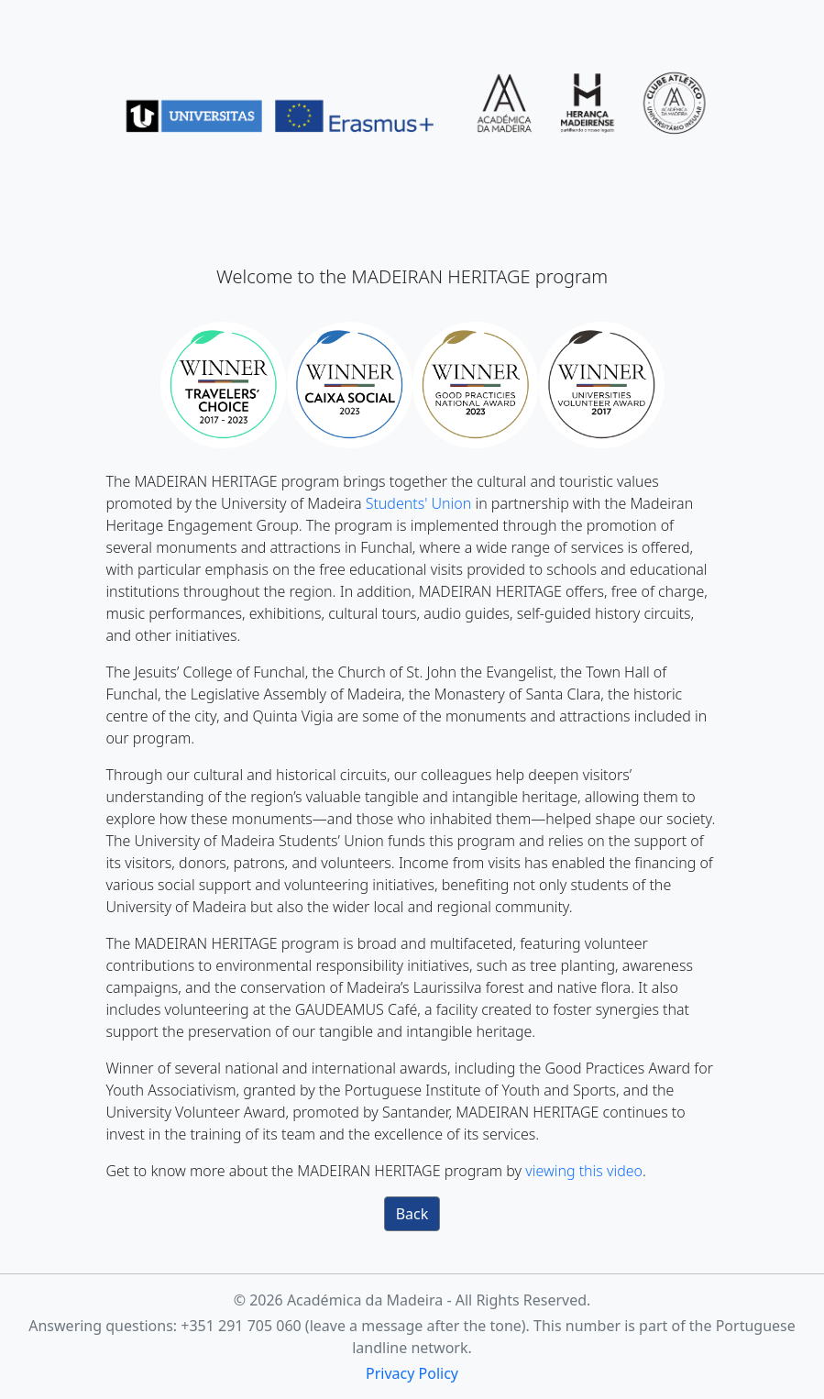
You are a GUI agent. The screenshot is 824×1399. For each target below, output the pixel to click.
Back (412, 1214)
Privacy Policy (412, 1373)
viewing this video (584, 1171)
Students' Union (419, 503)
